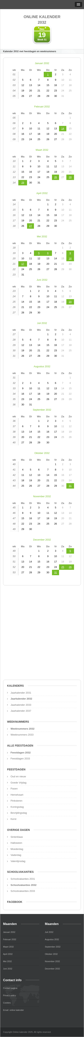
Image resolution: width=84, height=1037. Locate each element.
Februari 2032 (42, 106)
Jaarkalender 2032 (21, 698)
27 (30, 225)
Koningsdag (17, 806)
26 (55, 177)
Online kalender (42, 20)
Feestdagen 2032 (21, 752)
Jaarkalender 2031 (21, 692)
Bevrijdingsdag (19, 812)
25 (62, 567)
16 (70, 258)
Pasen (14, 788)
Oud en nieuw (18, 776)
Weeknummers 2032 (23, 728)
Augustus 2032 (42, 366)
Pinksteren (16, 800)
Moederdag (17, 849)
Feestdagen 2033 (20, 758)
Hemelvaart (17, 794)
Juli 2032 (42, 323)
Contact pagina (10, 988)
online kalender (17, 1010)
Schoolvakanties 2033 (23, 891)
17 (22, 263)
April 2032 (42, 193)
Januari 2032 (42, 63)
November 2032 (42, 496)
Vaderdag (16, 855)
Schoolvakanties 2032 (23, 885)
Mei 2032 (42, 236)
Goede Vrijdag (18, 782)
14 (62, 128)
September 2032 (42, 409)
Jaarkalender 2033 (21, 704)
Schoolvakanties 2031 (23, 878)
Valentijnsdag (18, 861)
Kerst (13, 819)
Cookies (7, 1003)
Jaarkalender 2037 (21, 710)
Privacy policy (9, 995)
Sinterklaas (17, 836)
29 (22, 182)
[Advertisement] (42, 634)
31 (70, 485)
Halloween (16, 842)
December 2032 (42, 539)
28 (70, 177)
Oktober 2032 (42, 453)
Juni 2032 (42, 279)
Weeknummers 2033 (22, 734)
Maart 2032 (42, 149)
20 (70, 301)
